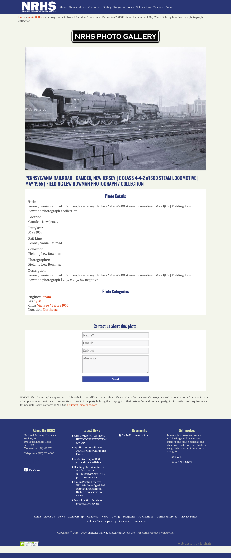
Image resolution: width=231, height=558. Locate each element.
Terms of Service (167, 516)
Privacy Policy (189, 516)
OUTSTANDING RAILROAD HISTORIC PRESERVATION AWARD (90, 439)
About (63, 7)
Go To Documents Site (133, 435)
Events (157, 7)
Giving (107, 7)
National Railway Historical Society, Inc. (111, 532)
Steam (46, 297)
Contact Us (139, 521)
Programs (119, 7)
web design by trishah (194, 543)
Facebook (34, 470)
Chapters (93, 7)
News (131, 7)
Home (21, 17)
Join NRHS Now (183, 461)
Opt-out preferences (117, 521)
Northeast (50, 310)
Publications (143, 7)
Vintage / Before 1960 (53, 305)
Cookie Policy (93, 521)
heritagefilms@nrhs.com (82, 404)
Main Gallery (36, 17)
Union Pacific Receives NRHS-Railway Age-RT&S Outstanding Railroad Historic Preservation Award (89, 489)
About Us (49, 516)
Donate (178, 457)
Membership (76, 7)
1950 (37, 301)
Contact (170, 7)
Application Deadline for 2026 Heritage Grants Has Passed (90, 451)
